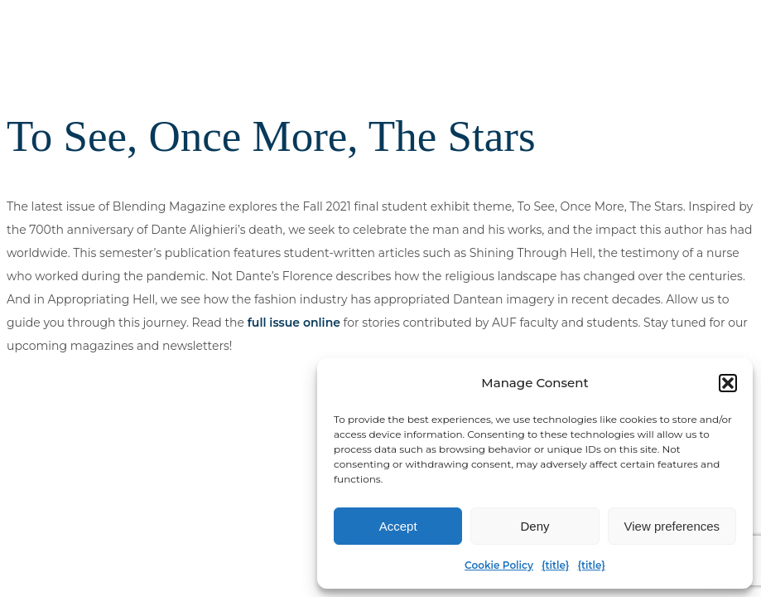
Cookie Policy (499, 565)
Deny (534, 526)
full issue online (294, 322)
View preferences (672, 526)
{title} (555, 565)
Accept (398, 526)
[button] (728, 383)
